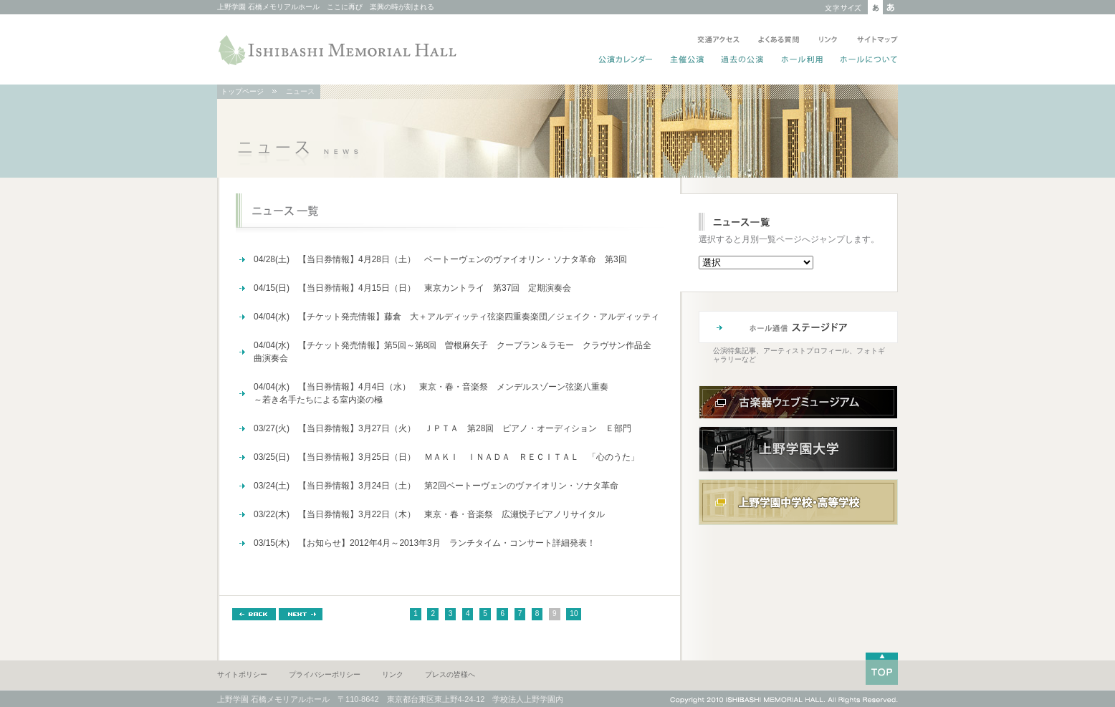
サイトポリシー (242, 674)
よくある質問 (779, 41)
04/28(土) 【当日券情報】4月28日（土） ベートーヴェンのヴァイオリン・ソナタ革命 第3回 (440, 259)
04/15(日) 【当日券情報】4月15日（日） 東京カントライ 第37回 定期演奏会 (412, 288)
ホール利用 (802, 61)
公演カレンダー (626, 61)
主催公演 (687, 61)
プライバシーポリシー (324, 674)
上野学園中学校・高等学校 (798, 502)
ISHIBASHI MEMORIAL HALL (339, 50)
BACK (254, 614)
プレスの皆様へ (450, 674)
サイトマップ (874, 41)
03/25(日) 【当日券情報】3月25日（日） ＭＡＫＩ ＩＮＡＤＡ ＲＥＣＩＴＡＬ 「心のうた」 (446, 457)
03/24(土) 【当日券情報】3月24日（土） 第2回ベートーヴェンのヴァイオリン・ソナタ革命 (436, 486)
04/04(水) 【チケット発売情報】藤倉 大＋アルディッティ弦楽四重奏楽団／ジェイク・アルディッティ (459, 317)
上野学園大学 (798, 449)
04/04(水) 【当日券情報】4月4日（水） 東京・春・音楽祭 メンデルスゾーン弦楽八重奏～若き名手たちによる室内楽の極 (431, 393)
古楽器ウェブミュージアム (798, 402)
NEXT (300, 614)
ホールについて (866, 61)
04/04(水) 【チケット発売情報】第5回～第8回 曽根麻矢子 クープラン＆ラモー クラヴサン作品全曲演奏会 (452, 351)
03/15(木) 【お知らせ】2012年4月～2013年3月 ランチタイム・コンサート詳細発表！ (424, 543)
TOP (882, 669)
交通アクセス (718, 41)
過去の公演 (743, 61)
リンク (828, 41)
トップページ (242, 91)
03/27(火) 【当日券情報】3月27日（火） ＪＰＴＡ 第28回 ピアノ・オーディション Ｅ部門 (442, 428)
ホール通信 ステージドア (798, 327)
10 (574, 613)
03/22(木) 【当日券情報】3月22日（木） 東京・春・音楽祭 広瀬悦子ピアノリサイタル (429, 514)
